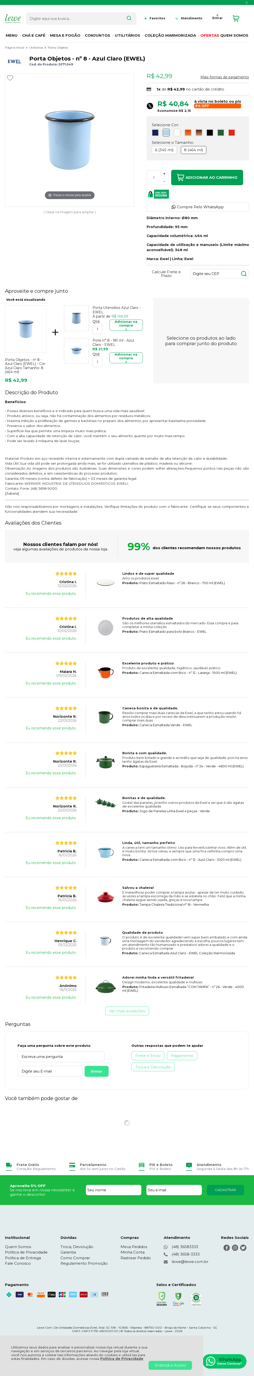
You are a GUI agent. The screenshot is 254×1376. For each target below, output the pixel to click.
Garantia (68, 1252)
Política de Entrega (23, 1258)
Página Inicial (15, 47)
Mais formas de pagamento (224, 77)
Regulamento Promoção (84, 1263)
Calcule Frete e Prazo (166, 273)
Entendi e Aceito (170, 1365)
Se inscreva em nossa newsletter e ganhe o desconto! (42, 1192)
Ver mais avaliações (127, 1011)
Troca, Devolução (77, 1246)
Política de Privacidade (121, 1359)
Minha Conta (133, 1252)
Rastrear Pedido (136, 1258)
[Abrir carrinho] (239, 17)
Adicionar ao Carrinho (207, 177)
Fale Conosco (18, 1263)
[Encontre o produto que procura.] (122, 17)
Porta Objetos (58, 47)
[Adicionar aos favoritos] (10, 78)
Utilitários (36, 47)
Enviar (89, 1071)
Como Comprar (75, 1258)
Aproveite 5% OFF (28, 1185)
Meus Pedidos (134, 1246)
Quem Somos (18, 1246)
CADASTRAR (225, 1190)
